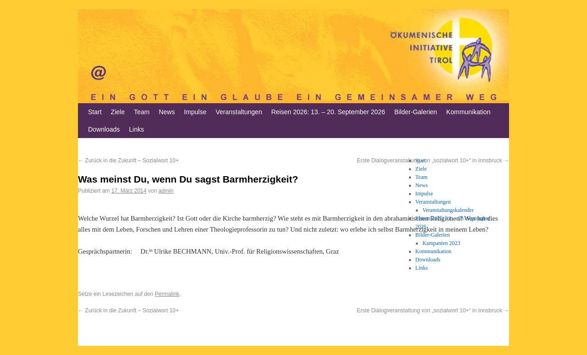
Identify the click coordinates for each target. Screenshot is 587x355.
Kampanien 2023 (441, 243)
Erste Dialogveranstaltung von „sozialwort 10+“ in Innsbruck (433, 310)
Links (136, 129)
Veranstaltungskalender (448, 210)
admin (165, 191)
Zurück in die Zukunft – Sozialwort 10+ (128, 160)
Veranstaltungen (239, 112)
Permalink (167, 294)
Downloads (104, 129)
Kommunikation (468, 112)
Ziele (118, 112)
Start (95, 112)
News (167, 112)
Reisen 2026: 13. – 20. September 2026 (328, 112)
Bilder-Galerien (415, 112)
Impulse (195, 112)
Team (142, 112)
